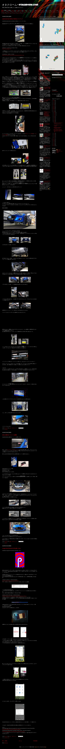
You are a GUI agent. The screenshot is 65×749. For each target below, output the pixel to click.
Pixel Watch (49, 11)
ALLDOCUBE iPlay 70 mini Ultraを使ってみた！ (47, 124)
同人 (22, 13)
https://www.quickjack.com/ (6, 48)
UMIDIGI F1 (19, 13)
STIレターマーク (10, 449)
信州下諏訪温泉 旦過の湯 (58, 129)
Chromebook (51, 12)
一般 (41, 12)
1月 (54, 137)
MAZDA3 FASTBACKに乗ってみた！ (47, 181)
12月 (55, 112)
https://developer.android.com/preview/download (10, 580)
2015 (54, 141)
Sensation (24, 11)
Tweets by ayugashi (55, 91)
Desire (7, 12)
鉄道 (17, 10)
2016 (54, 140)
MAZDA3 (5, 13)
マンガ (39, 12)
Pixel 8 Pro (30, 12)
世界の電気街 (60, 10)
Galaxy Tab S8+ (56, 12)
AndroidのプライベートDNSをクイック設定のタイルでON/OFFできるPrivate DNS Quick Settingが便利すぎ (47, 113)
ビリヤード (56, 11)
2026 (54, 100)
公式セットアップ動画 (29, 133)
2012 (54, 145)
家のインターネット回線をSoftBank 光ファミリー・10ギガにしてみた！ (47, 170)
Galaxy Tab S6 (10, 12)
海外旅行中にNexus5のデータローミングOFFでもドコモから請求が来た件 (47, 135)
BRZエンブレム (16, 449)
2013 (54, 144)
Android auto (47, 12)
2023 (54, 104)
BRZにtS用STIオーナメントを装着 (9, 434)
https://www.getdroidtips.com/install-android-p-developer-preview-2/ (13, 731)
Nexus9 (45, 11)
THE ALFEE (37, 11)
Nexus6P (20, 11)
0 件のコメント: (14, 541)
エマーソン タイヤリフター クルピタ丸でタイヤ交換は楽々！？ (47, 100)
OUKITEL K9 (22, 12)
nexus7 (9, 11)
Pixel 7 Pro (26, 12)
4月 (54, 133)
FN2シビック (43, 10)
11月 (55, 113)
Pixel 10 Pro (8, 13)
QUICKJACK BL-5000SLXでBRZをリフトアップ (12, 18)
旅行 (24, 10)
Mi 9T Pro (14, 12)
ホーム (20, 740)
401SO (44, 12)
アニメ (37, 12)
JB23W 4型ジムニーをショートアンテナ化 (47, 158)
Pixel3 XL (60, 11)
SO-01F (16, 13)
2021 (54, 107)
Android (12, 10)
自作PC (38, 10)
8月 (54, 117)
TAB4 (4, 12)
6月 (54, 120)
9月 (54, 116)
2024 (54, 103)
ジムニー (33, 10)
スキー (28, 10)
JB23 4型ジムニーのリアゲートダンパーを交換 (47, 146)
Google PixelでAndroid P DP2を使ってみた (11, 548)
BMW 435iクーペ (53, 10)
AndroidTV (32, 11)
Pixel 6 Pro (28, 11)
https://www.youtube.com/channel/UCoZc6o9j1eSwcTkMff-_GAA (13, 55)
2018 (54, 111)
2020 (54, 108)
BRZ (20, 10)
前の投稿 (35, 740)
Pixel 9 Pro (33, 12)
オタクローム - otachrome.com (20, 5)
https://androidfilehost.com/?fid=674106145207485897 (11, 729)
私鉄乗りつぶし (3, 11)
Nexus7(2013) (18, 12)
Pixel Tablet (12, 13)
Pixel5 (53, 11)
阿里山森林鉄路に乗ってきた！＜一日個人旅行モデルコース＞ (47, 88)
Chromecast (41, 11)
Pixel (16, 11)
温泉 (2, 10)
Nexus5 (48, 10)
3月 (54, 134)
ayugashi (59, 149)
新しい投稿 (4, 740)
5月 (54, 121)
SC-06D (13, 11)
